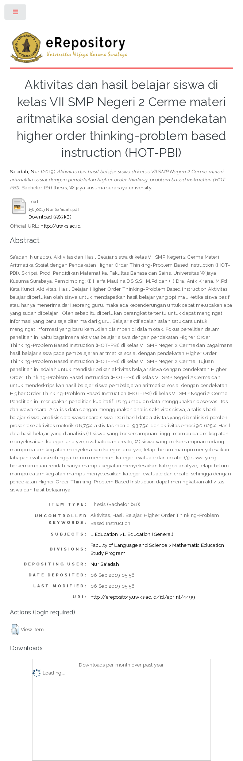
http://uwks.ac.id (60, 226)
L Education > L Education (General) (132, 534)
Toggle (16, 13)
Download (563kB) (50, 217)
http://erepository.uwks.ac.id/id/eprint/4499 (143, 597)
